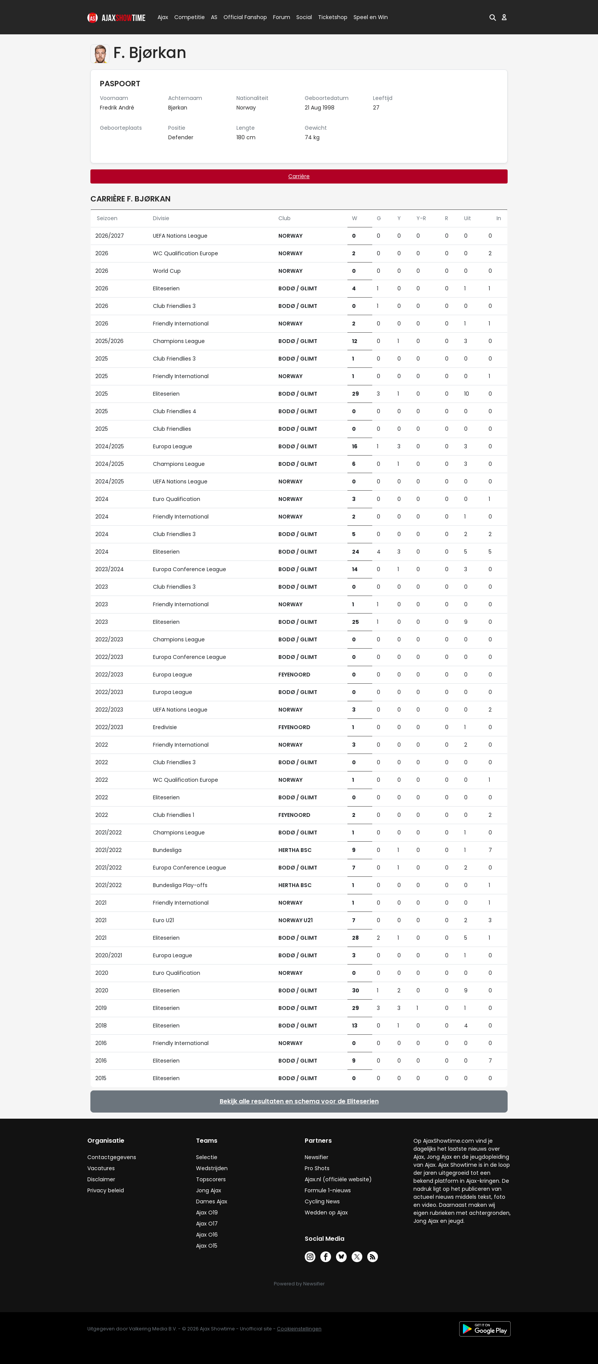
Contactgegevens (111, 1157)
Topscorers (211, 1179)
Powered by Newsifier (299, 1283)
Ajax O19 (207, 1212)
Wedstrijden (212, 1168)
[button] (492, 17)
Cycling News (322, 1201)
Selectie (206, 1157)
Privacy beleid (105, 1190)
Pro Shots (317, 1168)
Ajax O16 (207, 1234)
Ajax (162, 17)
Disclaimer (101, 1179)
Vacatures (101, 1168)
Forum (281, 17)
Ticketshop (332, 17)
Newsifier (316, 1157)
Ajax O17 (207, 1223)
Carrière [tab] (299, 176)
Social (303, 17)
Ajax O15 (206, 1246)
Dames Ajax (211, 1201)
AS (214, 17)
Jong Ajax (208, 1190)
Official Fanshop (240, 17)
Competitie (186, 17)
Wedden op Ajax (326, 1212)
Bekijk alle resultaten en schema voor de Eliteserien (299, 1101)
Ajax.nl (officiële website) (338, 1179)
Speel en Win (371, 17)
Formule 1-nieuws (328, 1190)
